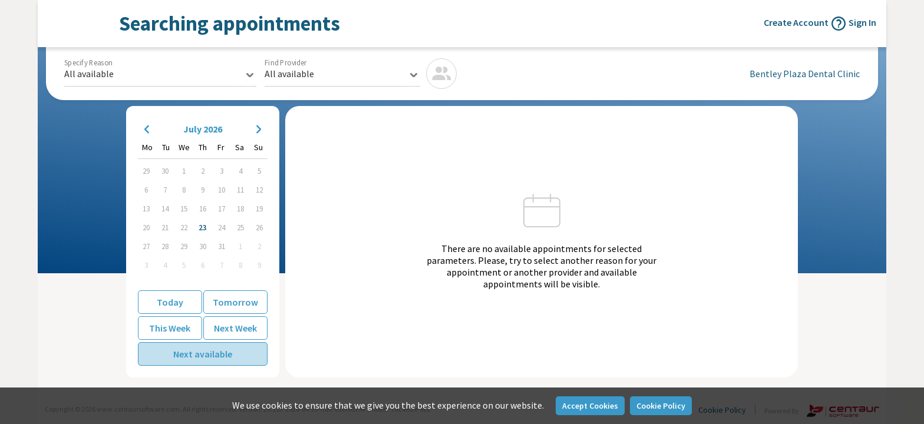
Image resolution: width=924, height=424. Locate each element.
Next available (202, 354)
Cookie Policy (660, 405)
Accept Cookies (590, 405)
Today (170, 302)
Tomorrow (235, 302)
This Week (169, 328)
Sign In (862, 22)
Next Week (235, 328)
